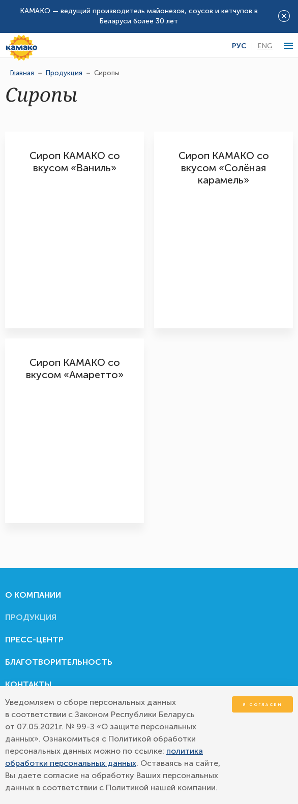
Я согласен (262, 704)
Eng (265, 46)
